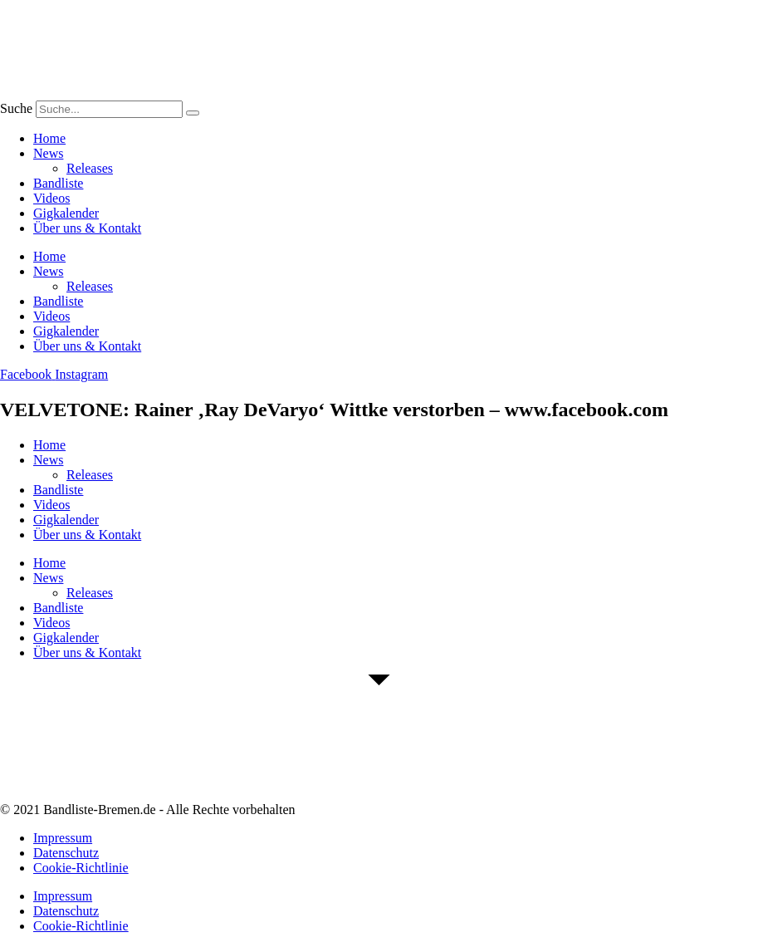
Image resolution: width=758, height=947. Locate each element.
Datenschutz (66, 853)
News (48, 153)
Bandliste (58, 183)
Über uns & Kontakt (87, 228)
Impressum (62, 838)
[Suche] (192, 112)
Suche (16, 108)
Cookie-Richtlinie (81, 868)
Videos (51, 198)
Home (49, 138)
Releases (89, 168)
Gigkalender (66, 213)
